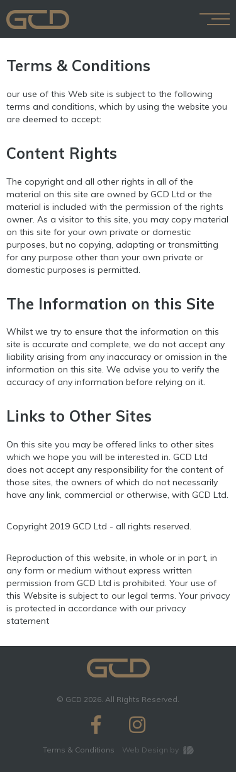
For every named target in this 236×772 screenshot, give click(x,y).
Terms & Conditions (79, 749)
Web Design (145, 749)
